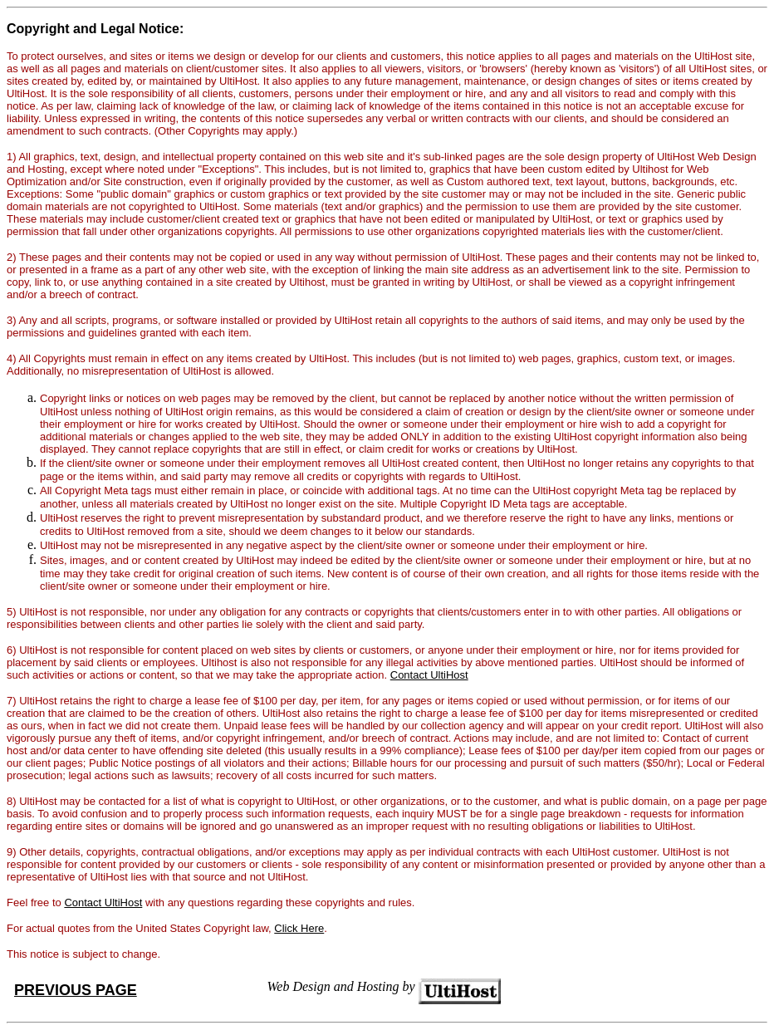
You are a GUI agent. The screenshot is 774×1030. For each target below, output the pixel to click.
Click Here (299, 928)
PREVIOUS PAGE (75, 990)
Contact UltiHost (429, 675)
